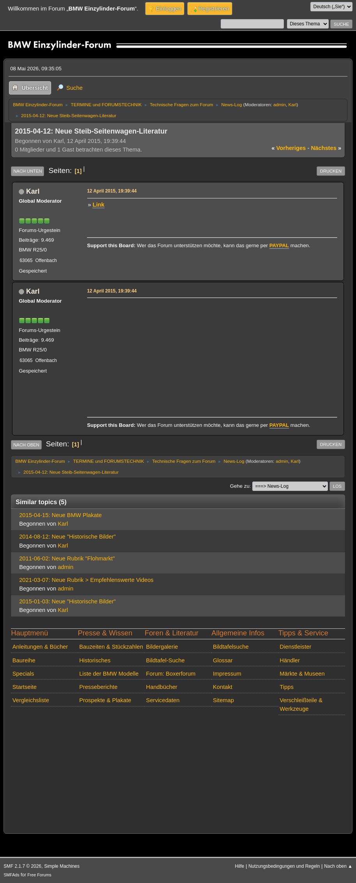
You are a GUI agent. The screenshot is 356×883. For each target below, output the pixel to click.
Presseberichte (98, 687)
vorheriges (288, 148)
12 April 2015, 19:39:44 (111, 191)
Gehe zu (240, 486)
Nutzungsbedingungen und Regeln (284, 866)
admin (279, 104)
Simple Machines (62, 866)
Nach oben (26, 444)
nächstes (326, 148)
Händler (290, 660)
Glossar (223, 660)
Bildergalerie (162, 647)
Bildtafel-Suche (165, 660)
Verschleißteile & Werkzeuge (301, 704)
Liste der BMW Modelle (108, 674)
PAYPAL (279, 245)
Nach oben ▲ (338, 866)
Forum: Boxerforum (171, 674)
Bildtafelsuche (231, 647)
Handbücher (161, 687)
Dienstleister (295, 647)
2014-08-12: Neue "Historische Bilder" (67, 536)
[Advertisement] (211, 355)
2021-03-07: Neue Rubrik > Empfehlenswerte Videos (86, 580)
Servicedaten (163, 700)
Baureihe (23, 660)
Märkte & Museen (302, 674)
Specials (23, 674)
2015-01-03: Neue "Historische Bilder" (67, 601)
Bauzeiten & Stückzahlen (111, 647)
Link (98, 205)
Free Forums (39, 874)
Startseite (24, 687)
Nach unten (27, 171)
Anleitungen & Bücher (40, 647)
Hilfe (239, 866)
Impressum (227, 674)
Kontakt (222, 687)
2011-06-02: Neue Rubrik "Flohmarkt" (67, 558)
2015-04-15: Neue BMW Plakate (60, 515)
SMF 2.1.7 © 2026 (22, 866)
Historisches (94, 660)
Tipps (286, 687)
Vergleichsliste (30, 700)
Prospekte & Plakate (105, 700)
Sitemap (223, 700)
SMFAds (11, 874)
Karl (293, 104)
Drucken (331, 171)
